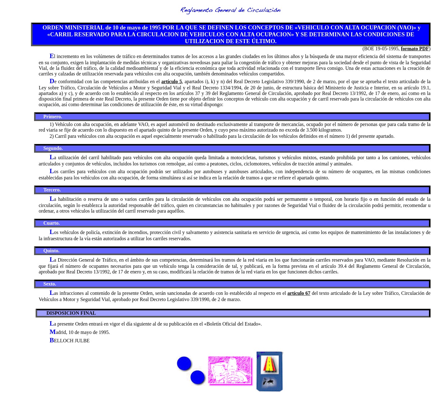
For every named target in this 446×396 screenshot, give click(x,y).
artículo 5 (171, 81)
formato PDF (415, 48)
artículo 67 (298, 293)
